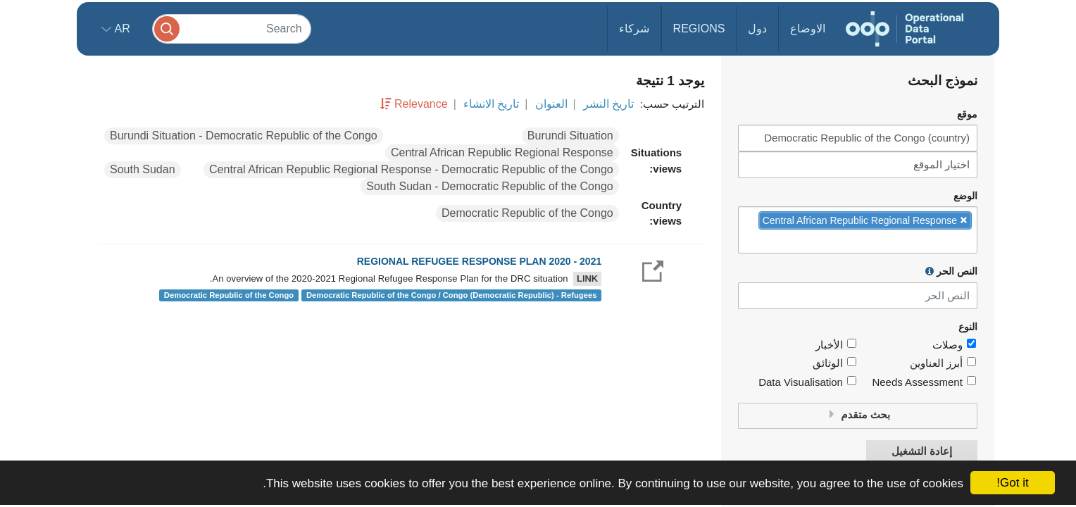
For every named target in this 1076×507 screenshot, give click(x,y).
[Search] (231, 28)
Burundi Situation (570, 136)
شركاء (634, 29)
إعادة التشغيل (922, 452)
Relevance (421, 104)
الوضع (965, 196)
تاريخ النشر (608, 104)
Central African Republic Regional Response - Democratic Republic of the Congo (411, 169)
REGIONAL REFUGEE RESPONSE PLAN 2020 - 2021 (479, 261)
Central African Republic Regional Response (502, 152)
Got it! (1012, 482)
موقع (967, 114)
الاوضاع (807, 29)
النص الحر (951, 271)
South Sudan (142, 169)
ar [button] (120, 29)
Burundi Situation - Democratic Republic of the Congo (243, 136)
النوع (967, 327)
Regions (699, 29)
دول (757, 29)
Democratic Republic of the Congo (527, 213)
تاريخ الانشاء (491, 104)
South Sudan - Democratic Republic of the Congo (489, 186)
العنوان (551, 104)
